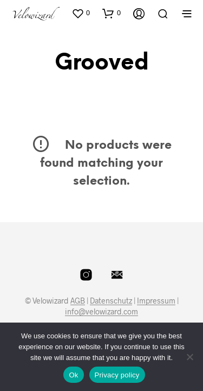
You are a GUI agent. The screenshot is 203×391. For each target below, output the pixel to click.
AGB (77, 301)
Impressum (156, 301)
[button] (80, 13)
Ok (73, 375)
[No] (189, 356)
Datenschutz (111, 301)
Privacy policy (117, 375)
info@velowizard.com (101, 311)
